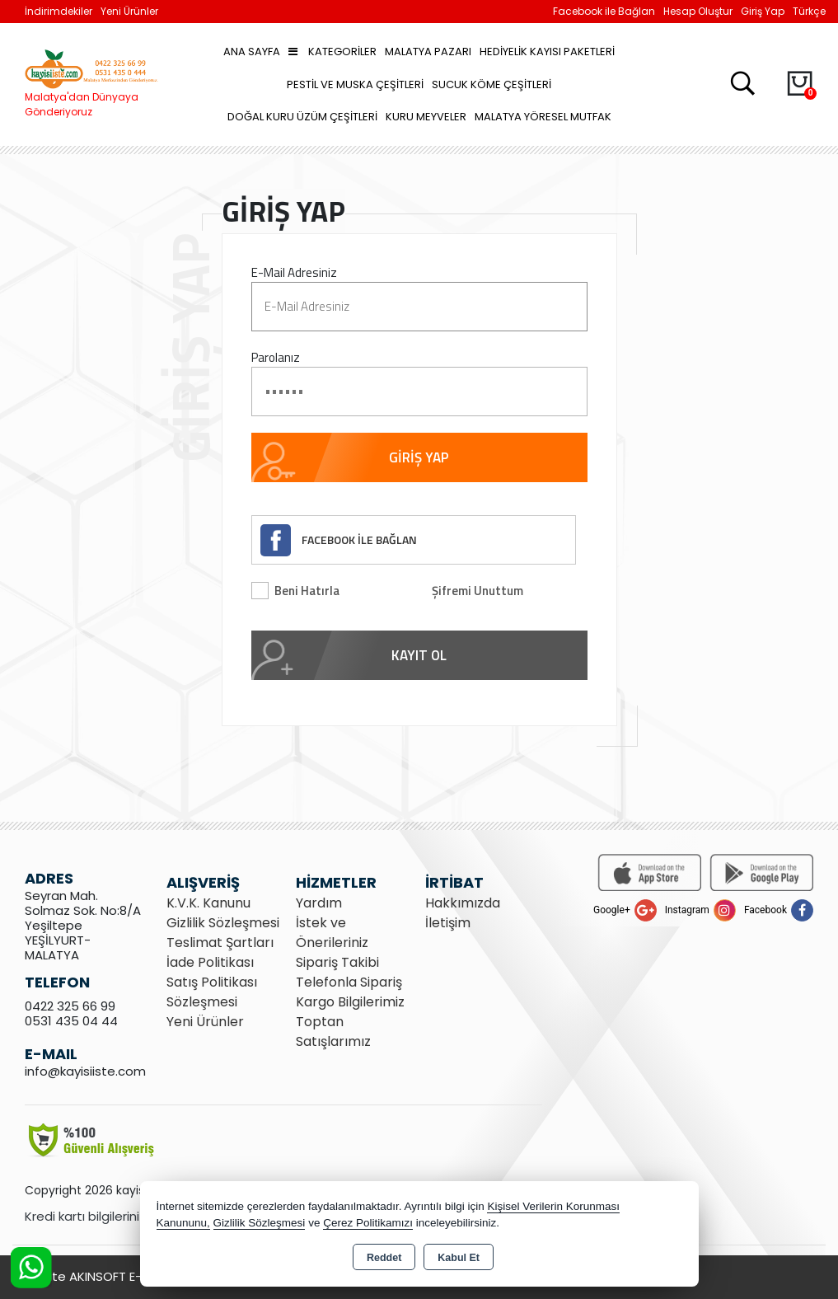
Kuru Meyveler (426, 116)
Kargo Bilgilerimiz (350, 1001)
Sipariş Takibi (337, 962)
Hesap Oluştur (698, 11)
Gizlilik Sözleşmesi (222, 922)
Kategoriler (332, 51)
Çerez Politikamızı (368, 1223)
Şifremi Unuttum (477, 590)
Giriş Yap (762, 11)
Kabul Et (459, 1258)
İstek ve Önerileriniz (332, 932)
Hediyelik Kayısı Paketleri (547, 51)
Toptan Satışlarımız (333, 1031)
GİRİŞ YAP (419, 457)
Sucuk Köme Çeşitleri (491, 84)
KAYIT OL (419, 655)
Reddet (384, 1258)
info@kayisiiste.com (85, 1071)
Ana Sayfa (251, 51)
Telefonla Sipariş (349, 982)
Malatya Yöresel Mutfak (543, 116)
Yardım (319, 902)
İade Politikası (210, 962)
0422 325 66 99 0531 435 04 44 (71, 1013)
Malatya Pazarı (428, 51)
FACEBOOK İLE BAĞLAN (359, 539)
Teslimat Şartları (220, 942)
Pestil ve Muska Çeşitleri (355, 84)
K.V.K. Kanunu (208, 902)
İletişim (447, 922)
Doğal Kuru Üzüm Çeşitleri (302, 116)
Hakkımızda (462, 902)
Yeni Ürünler (205, 1021)
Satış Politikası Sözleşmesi (211, 992)
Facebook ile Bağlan (604, 11)
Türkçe (809, 11)
